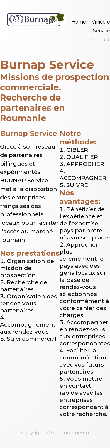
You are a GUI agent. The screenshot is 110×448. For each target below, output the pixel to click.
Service (101, 31)
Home (79, 22)
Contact (100, 39)
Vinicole (101, 22)
